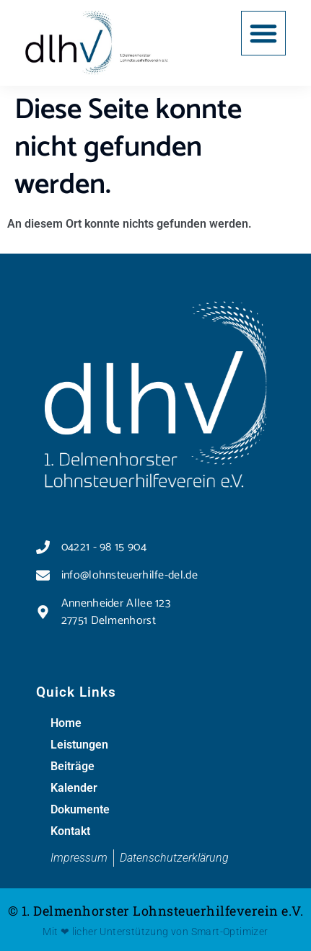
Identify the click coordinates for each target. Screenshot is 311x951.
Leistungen (79, 744)
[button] (263, 33)
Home (66, 723)
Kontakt (70, 831)
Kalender (74, 788)
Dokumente (80, 809)
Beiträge (73, 766)
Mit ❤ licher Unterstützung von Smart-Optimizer (155, 931)
